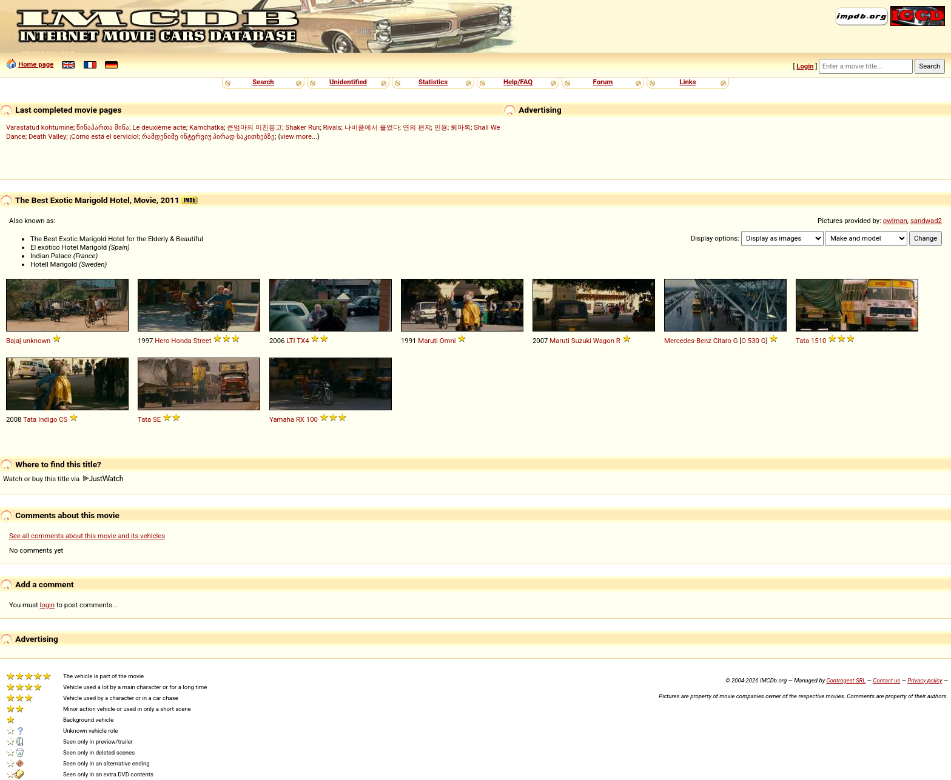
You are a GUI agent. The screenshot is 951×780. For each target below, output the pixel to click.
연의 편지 (417, 127)
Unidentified (348, 82)
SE (157, 419)
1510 (818, 340)
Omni (448, 340)
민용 (441, 127)
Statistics (433, 82)
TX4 (303, 340)
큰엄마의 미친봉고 (254, 127)
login (47, 605)
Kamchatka (206, 127)
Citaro (722, 340)
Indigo (47, 419)
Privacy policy (924, 680)
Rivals (332, 127)
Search (263, 82)
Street (202, 340)
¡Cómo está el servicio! (104, 136)
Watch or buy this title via (63, 479)
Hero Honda (173, 340)
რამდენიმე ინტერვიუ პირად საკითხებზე (208, 136)
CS (63, 419)
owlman (895, 220)
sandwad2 (926, 220)
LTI (290, 340)
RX (300, 419)
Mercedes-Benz (687, 340)
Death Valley (47, 136)
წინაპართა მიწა (102, 127)
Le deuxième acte (159, 127)
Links (687, 82)
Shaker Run (302, 127)
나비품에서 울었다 (372, 127)
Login (804, 66)
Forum (603, 82)
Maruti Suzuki (570, 340)
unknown (37, 340)
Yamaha (281, 419)
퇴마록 (461, 127)
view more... (298, 136)
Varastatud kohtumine (39, 127)
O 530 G (753, 340)
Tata (802, 340)
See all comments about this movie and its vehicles (87, 536)
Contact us (886, 680)
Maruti (428, 340)
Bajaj (13, 340)
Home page (35, 64)
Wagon (603, 340)
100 (312, 419)
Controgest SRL (845, 680)
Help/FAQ (518, 82)
